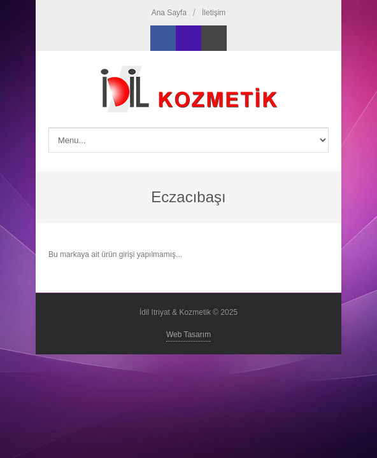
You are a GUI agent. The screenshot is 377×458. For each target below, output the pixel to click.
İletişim (213, 12)
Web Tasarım (188, 334)
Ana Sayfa (169, 12)
